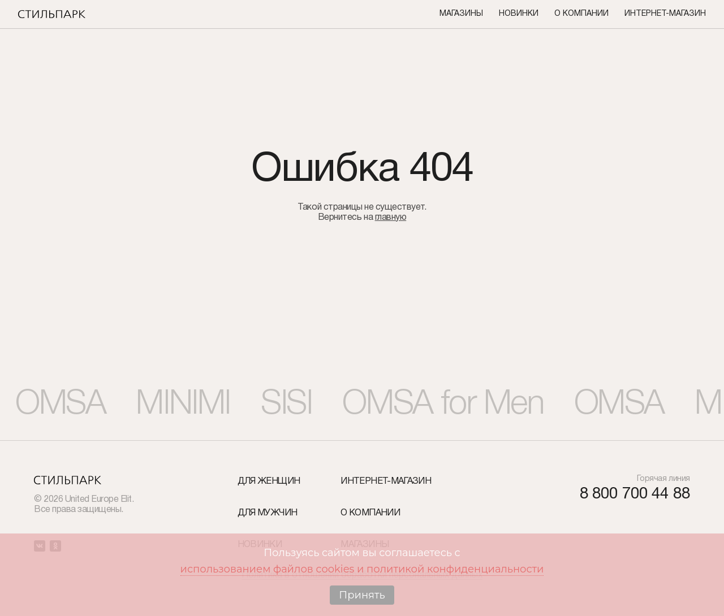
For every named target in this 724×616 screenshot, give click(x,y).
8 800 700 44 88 (635, 495)
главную (391, 218)
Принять (362, 595)
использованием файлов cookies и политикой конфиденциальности (362, 569)
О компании (581, 14)
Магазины (461, 14)
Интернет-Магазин (665, 14)
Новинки (518, 14)
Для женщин (269, 481)
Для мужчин (268, 513)
